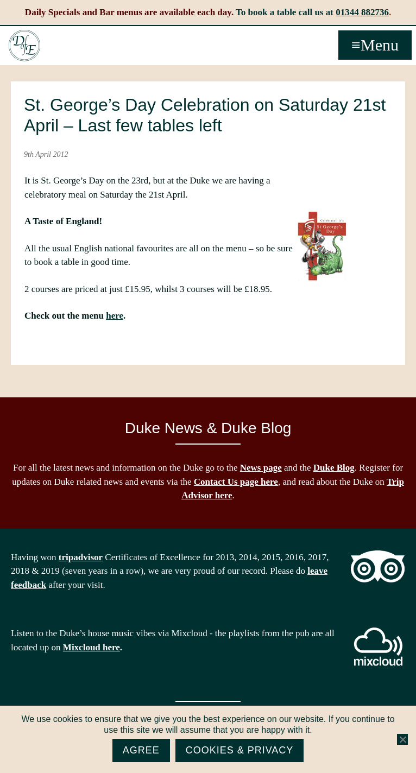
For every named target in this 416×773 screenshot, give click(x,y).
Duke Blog (334, 467)
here (114, 316)
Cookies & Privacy (240, 750)
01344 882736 (362, 12)
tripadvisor (81, 557)
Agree (141, 750)
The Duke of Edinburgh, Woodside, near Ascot (24, 45)
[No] (402, 739)
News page (261, 467)
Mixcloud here (91, 647)
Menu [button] (380, 45)
